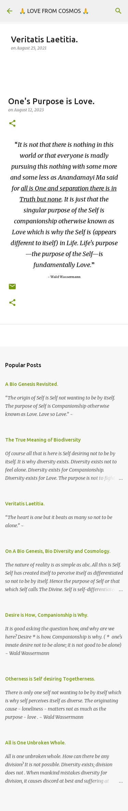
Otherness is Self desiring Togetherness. (50, 679)
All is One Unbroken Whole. (35, 742)
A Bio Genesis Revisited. (31, 384)
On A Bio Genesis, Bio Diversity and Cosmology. (57, 551)
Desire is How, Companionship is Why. (46, 615)
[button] (12, 123)
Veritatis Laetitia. (24, 503)
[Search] (118, 11)
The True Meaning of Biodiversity (43, 440)
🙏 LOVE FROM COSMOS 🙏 (54, 11)
